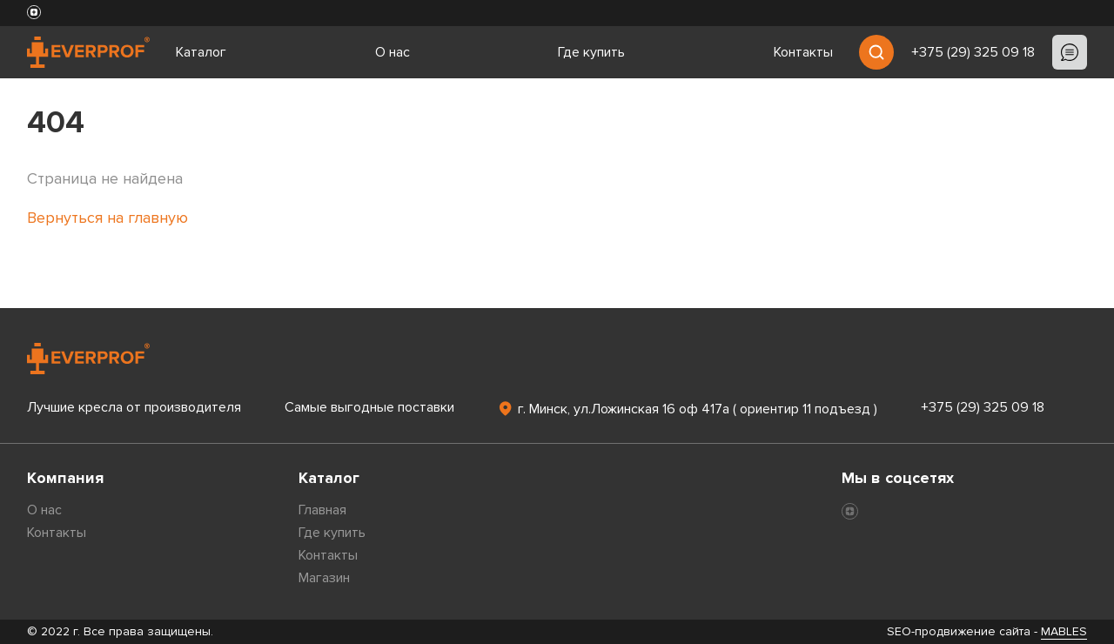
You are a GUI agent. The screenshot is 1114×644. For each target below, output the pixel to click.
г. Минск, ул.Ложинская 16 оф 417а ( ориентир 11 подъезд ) (687, 408)
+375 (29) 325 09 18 (973, 52)
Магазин (324, 578)
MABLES (1064, 631)
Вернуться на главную (107, 217)
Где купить (591, 52)
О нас (392, 52)
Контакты (803, 52)
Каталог (201, 52)
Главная (322, 510)
